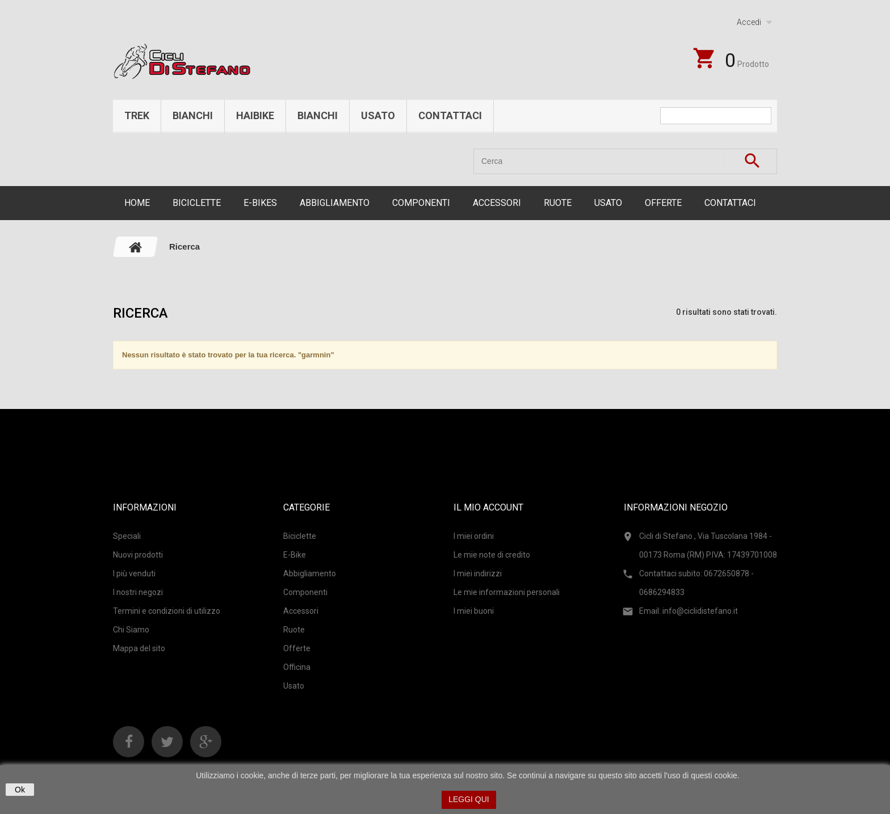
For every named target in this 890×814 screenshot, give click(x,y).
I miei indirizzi (478, 573)
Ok (20, 789)
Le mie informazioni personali (507, 592)
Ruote (558, 202)
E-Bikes (260, 202)
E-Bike (294, 554)
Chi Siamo (131, 629)
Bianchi (193, 115)
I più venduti (134, 573)
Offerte (663, 202)
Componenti (421, 202)
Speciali (127, 536)
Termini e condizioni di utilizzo (166, 610)
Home (137, 202)
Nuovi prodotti (138, 554)
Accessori (497, 202)
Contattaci (450, 115)
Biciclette (197, 202)
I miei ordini (474, 536)
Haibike (255, 115)
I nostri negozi (138, 592)
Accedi (749, 22)
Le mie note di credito (492, 554)
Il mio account (488, 507)
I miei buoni (474, 610)
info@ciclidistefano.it (700, 610)
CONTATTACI (730, 202)
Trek (136, 115)
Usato (378, 115)
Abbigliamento (335, 202)
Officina (296, 667)
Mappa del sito (139, 648)
